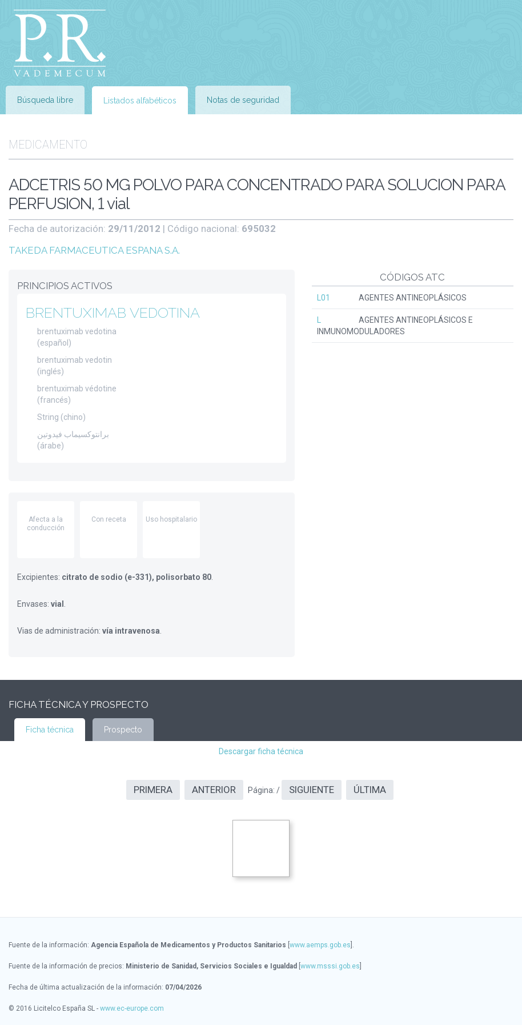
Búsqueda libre (45, 100)
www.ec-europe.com (132, 1008)
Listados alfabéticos (139, 100)
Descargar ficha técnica (261, 751)
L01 (323, 297)
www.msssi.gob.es (330, 966)
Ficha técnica (50, 729)
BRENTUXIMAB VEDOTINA (113, 312)
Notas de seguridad (243, 100)
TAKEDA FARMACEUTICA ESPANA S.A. (94, 250)
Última (370, 789)
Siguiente (311, 789)
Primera (153, 789)
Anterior (214, 789)
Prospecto (123, 729)
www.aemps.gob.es (320, 945)
